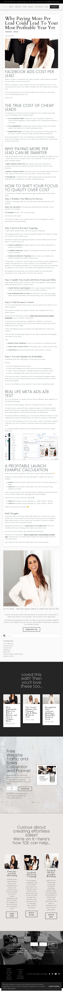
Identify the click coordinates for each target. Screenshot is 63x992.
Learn (9, 975)
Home (9, 969)
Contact (9, 980)
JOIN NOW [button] (53, 945)
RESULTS (31, 7)
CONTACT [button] (54, 7)
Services (9, 973)
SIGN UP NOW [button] (51, 916)
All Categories (8, 644)
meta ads (16, 31)
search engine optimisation (13, 654)
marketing (6, 650)
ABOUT (11, 7)
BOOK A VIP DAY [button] (31, 915)
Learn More (11, 988)
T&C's (20, 974)
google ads (7, 648)
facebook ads (8, 31)
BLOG (46, 7)
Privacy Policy (20, 971)
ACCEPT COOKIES (54, 986)
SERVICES (18, 7)
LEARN (25, 7)
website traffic (8, 656)
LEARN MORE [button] (12, 915)
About (9, 971)
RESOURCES (39, 7)
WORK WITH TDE (31, 629)
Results (8, 977)
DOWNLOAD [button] (25, 789)
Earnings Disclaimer (20, 978)
